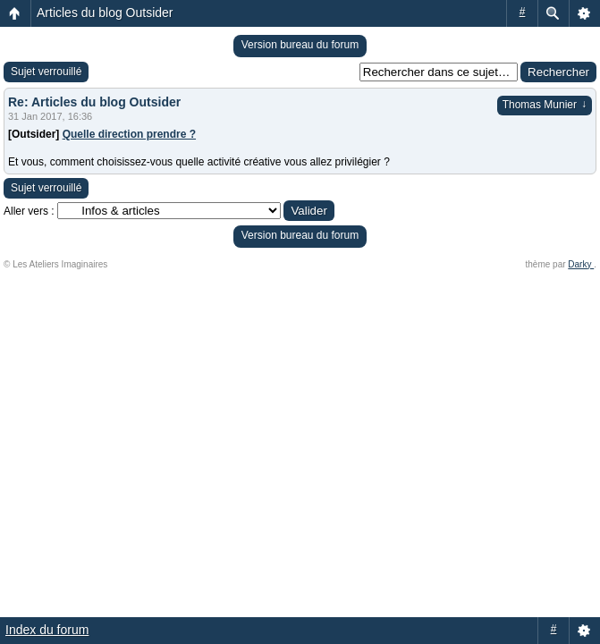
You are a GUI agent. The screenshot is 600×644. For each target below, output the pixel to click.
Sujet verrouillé (46, 71)
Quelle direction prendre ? (129, 134)
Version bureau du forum (300, 44)
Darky (581, 264)
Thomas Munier (545, 104)
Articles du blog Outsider (105, 12)
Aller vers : (29, 211)
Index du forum (47, 630)
